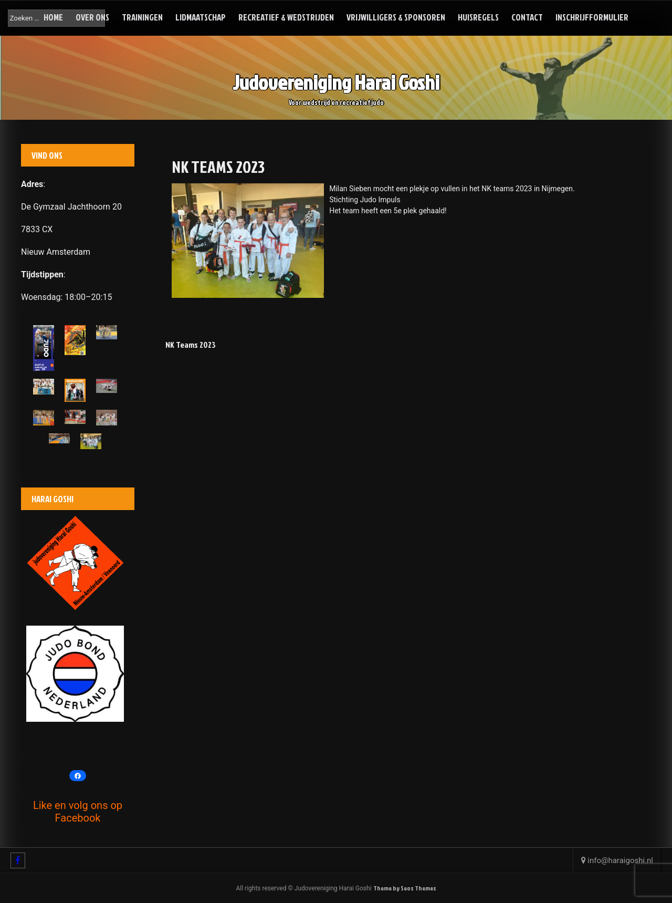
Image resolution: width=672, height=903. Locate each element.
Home (53, 17)
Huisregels (478, 17)
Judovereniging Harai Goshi (336, 83)
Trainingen (142, 17)
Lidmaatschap (200, 17)
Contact (527, 17)
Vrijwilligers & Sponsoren (395, 17)
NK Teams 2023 (190, 344)
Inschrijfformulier (591, 17)
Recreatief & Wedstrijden (286, 17)
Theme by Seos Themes (404, 888)
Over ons (92, 17)
